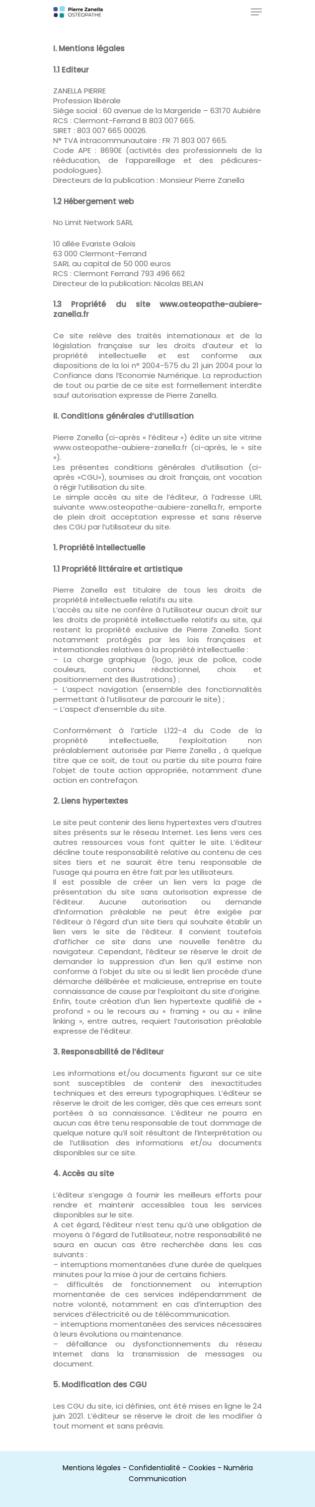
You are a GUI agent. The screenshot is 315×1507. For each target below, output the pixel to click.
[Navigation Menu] (256, 12)
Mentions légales (92, 1468)
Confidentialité (154, 1468)
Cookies (202, 1468)
